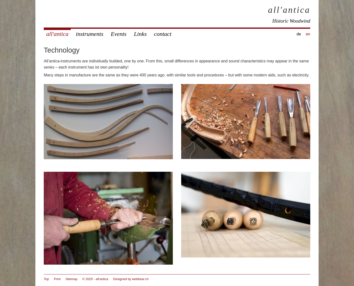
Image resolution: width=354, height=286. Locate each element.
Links (140, 34)
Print (57, 279)
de (298, 34)
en (308, 34)
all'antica (289, 10)
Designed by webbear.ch (130, 279)
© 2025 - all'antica (95, 279)
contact (162, 34)
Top (46, 279)
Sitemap (71, 279)
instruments (89, 34)
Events (118, 34)
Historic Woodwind (291, 21)
